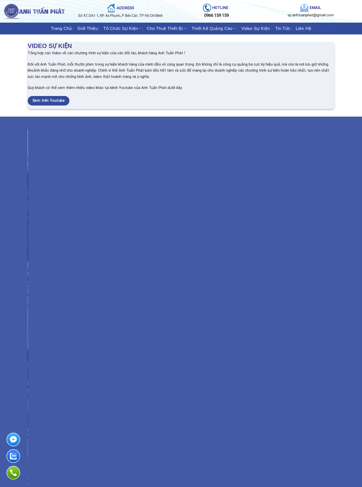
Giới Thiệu (87, 28)
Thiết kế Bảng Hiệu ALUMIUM (211, 428)
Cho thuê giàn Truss (47, 456)
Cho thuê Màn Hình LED (50, 421)
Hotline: (283, 433)
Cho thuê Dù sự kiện (47, 428)
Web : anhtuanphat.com (285, 447)
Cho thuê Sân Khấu (46, 408)
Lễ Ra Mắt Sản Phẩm (126, 449)
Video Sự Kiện (255, 28)
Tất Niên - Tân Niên (125, 428)
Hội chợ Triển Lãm (124, 442)
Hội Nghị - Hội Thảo (125, 408)
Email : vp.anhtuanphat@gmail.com (293, 440)
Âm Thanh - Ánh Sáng (48, 415)
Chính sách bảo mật (282, 454)
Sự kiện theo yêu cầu (126, 456)
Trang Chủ (61, 28)
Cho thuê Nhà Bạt (45, 435)
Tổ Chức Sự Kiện (122, 28)
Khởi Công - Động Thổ (127, 415)
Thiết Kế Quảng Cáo (214, 28)
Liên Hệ (303, 28)
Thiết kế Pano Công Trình (208, 408)
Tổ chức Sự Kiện (101, 307)
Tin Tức (282, 28)
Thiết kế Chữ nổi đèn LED (208, 421)
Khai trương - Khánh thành (130, 421)
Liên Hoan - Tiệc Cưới (127, 435)
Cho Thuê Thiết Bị (166, 28)
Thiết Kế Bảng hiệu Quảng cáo (212, 415)
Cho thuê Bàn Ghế (46, 449)
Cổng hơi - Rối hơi (45, 442)
